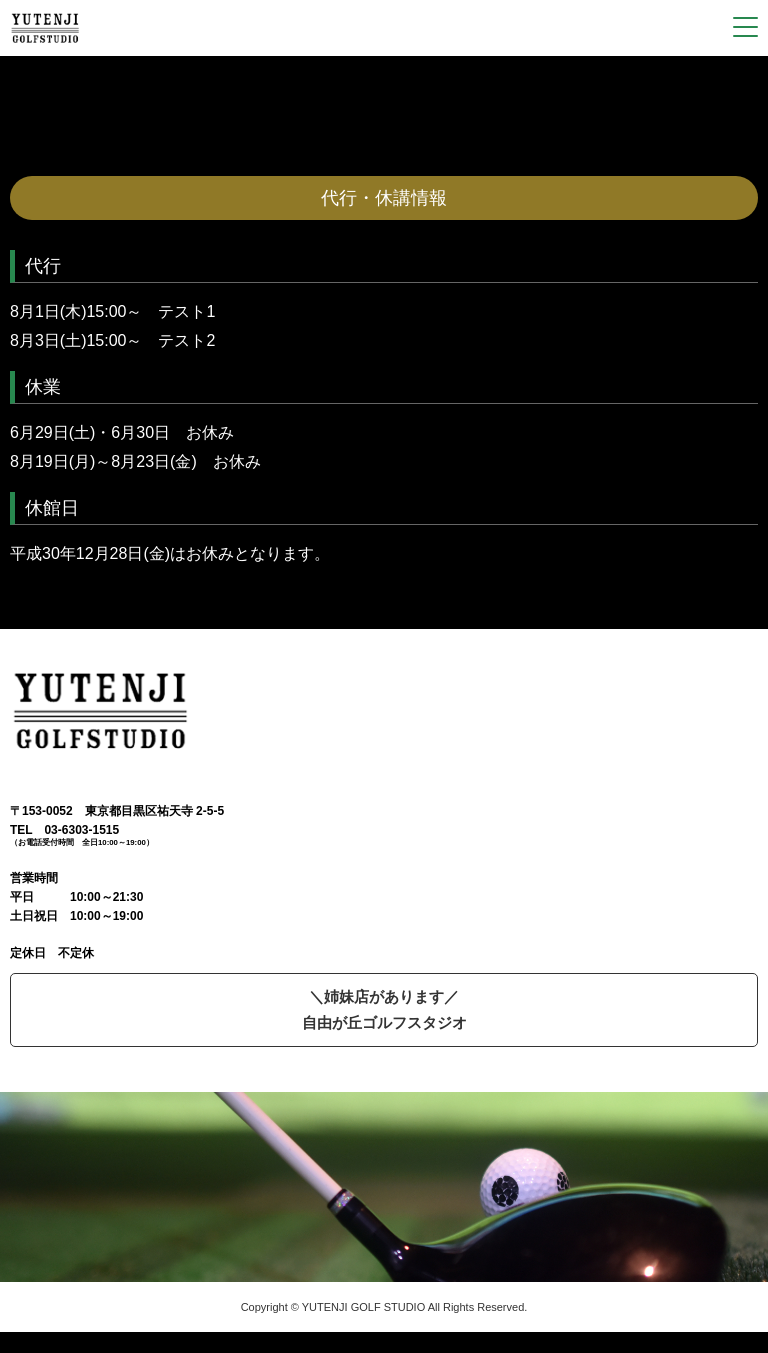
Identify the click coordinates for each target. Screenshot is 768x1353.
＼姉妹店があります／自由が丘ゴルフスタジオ (384, 1009)
